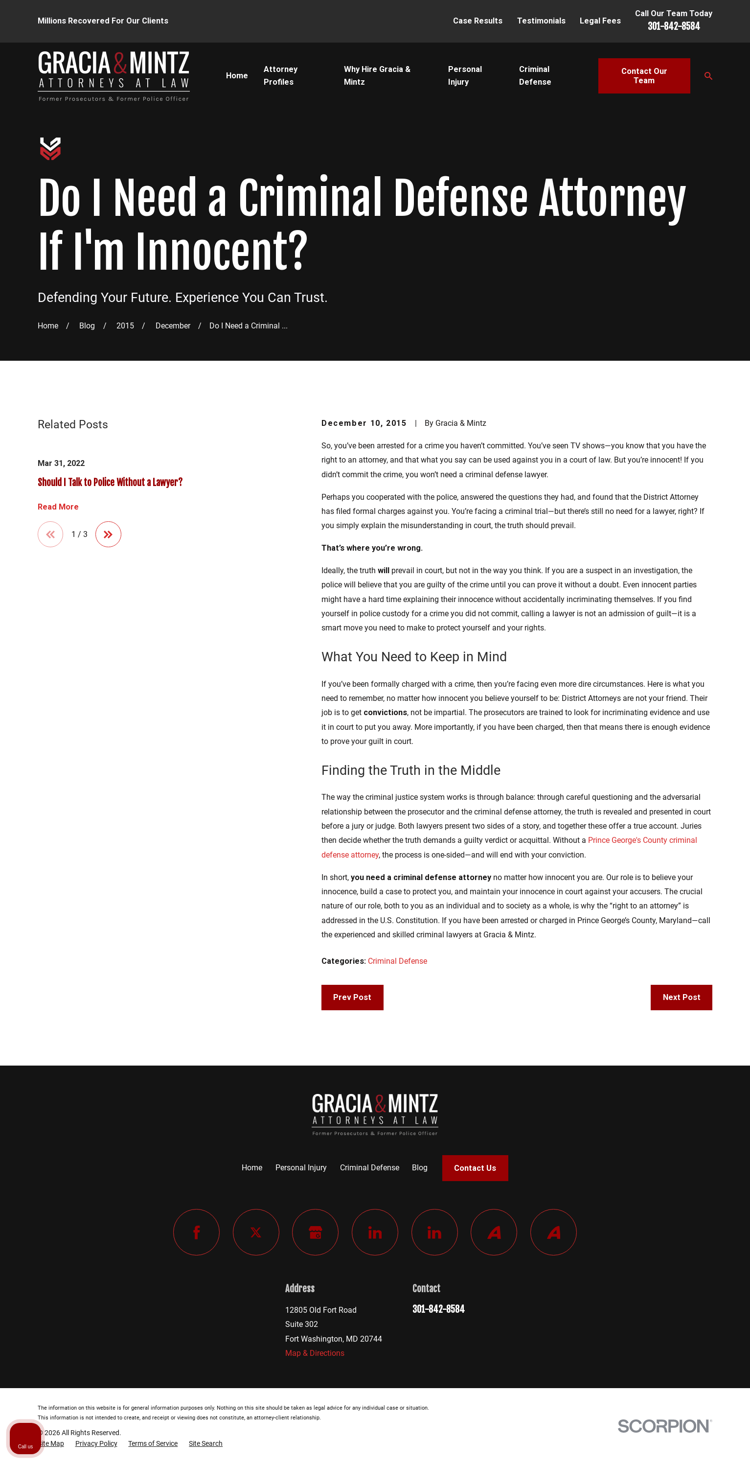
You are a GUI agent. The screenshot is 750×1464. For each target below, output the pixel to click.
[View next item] (108, 534)
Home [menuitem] (237, 75)
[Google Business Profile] (315, 1232)
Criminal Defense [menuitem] (535, 76)
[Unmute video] (577, 1151)
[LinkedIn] (375, 1232)
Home (252, 1167)
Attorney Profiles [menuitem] (280, 76)
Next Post (682, 997)
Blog (420, 1167)
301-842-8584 (674, 26)
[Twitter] (256, 1232)
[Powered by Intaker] (667, 1443)
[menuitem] (51, 1444)
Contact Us (475, 1168)
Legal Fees (600, 20)
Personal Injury (301, 1167)
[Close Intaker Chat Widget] (718, 1151)
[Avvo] (494, 1232)
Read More (58, 507)
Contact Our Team (644, 76)
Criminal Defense (397, 961)
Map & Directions (314, 1353)
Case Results (477, 20)
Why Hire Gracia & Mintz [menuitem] (377, 76)
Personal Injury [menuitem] (465, 76)
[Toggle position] (697, 1151)
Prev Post (352, 997)
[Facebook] (196, 1232)
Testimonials (541, 20)
